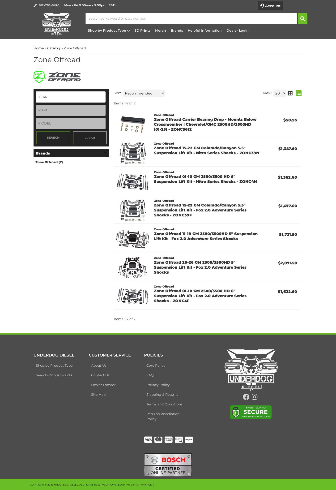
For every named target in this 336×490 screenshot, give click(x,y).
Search (53, 137)
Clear (90, 138)
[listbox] (71, 97)
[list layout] (298, 93)
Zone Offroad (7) (49, 162)
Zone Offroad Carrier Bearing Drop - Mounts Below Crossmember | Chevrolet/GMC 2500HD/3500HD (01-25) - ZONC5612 (205, 124)
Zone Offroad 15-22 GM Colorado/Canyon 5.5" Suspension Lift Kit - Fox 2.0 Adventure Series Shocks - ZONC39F (200, 210)
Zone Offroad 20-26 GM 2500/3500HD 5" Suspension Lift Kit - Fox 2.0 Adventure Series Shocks (200, 267)
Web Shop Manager (139, 484)
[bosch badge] (168, 465)
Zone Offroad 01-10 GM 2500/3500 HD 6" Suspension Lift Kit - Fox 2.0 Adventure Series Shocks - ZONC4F (200, 296)
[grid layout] (290, 93)
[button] (196, 18)
